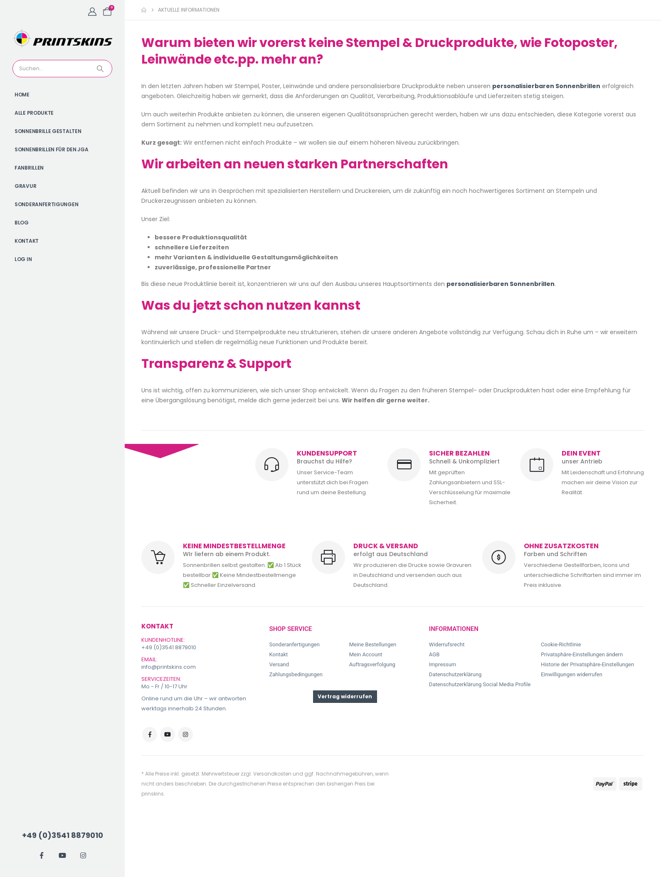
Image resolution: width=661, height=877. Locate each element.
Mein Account (365, 654)
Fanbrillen (29, 167)
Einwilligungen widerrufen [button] (571, 674)
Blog (22, 222)
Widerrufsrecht (447, 644)
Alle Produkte (34, 112)
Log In (23, 259)
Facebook (149, 734)
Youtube (167, 734)
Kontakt (27, 240)
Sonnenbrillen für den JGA (52, 149)
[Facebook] (41, 855)
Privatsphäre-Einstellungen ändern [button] (582, 654)
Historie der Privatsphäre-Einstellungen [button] (587, 664)
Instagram (185, 734)
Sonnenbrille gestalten (48, 131)
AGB (434, 654)
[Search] (101, 68)
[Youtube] (62, 855)
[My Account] (92, 12)
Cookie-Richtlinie (561, 644)
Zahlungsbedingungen (296, 674)
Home (22, 94)
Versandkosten (272, 773)
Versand (279, 664)
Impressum (442, 664)
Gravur (25, 186)
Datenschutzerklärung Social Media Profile (480, 684)
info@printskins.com (168, 667)
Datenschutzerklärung (455, 674)
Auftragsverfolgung (372, 664)
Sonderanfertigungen (46, 204)
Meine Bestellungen (373, 644)
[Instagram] (83, 855)
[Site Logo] (62, 38)
